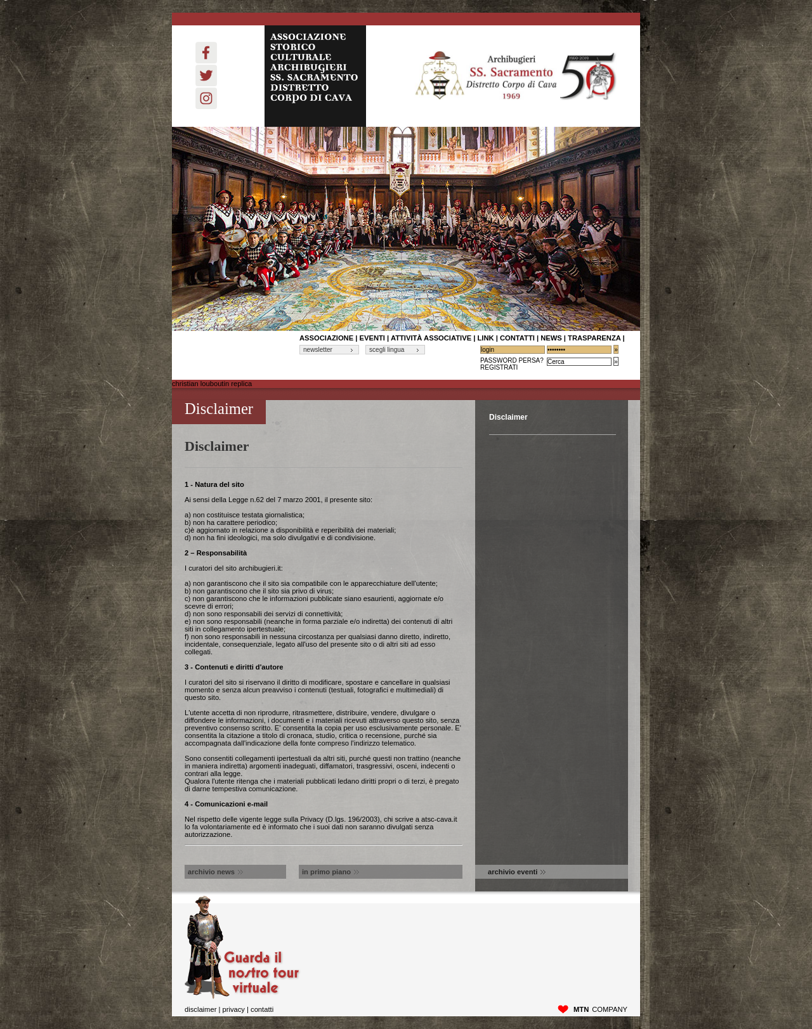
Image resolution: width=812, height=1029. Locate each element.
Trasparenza (594, 338)
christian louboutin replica (212, 383)
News (551, 338)
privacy (233, 1009)
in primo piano (330, 872)
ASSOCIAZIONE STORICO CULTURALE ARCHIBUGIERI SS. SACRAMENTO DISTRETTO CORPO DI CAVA (315, 76)
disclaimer (200, 1009)
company (600, 1009)
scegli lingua (386, 349)
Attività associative (431, 338)
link (485, 338)
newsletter (317, 349)
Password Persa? (512, 360)
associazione (326, 338)
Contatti (262, 1009)
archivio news (215, 872)
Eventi (372, 338)
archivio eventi (517, 872)
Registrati (499, 367)
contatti (517, 338)
